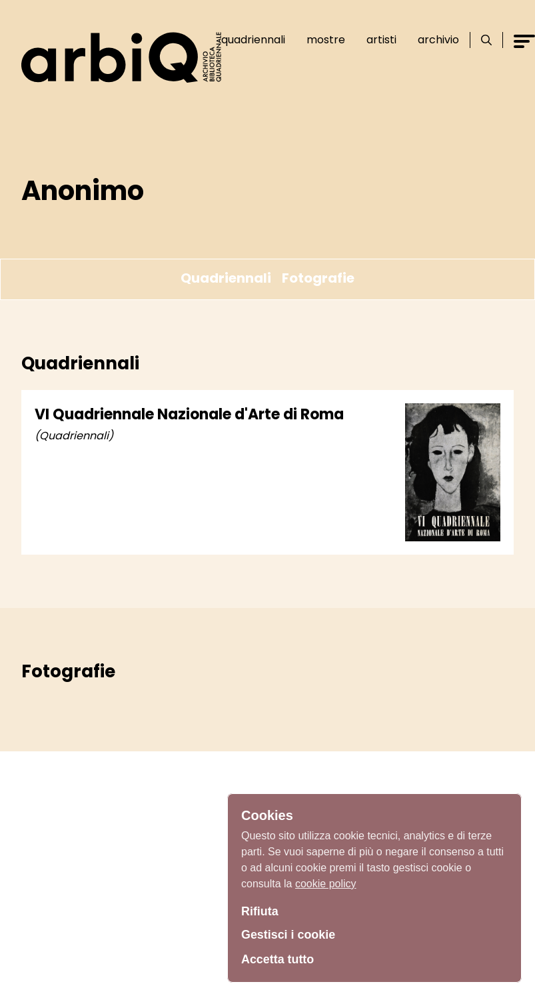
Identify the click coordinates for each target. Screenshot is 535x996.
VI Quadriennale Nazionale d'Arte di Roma (189, 414)
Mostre (325, 39)
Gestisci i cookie (288, 934)
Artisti (381, 39)
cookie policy (325, 883)
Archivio (438, 39)
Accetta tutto (277, 959)
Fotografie (318, 278)
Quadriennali (253, 39)
